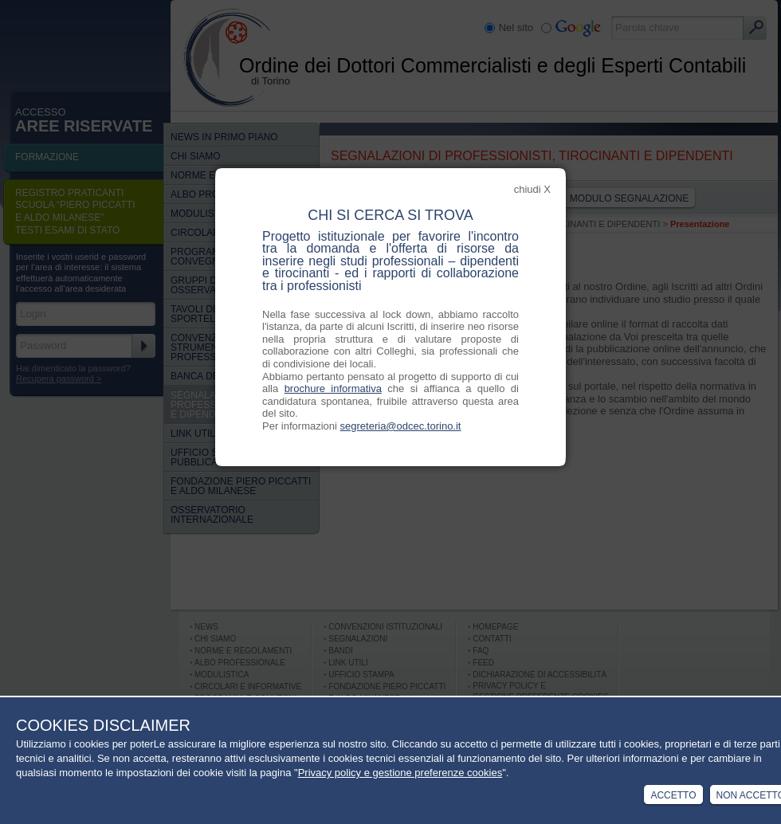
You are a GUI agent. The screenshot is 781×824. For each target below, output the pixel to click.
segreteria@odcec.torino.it (400, 426)
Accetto (673, 795)
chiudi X (532, 189)
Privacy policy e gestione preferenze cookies (400, 773)
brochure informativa (333, 388)
